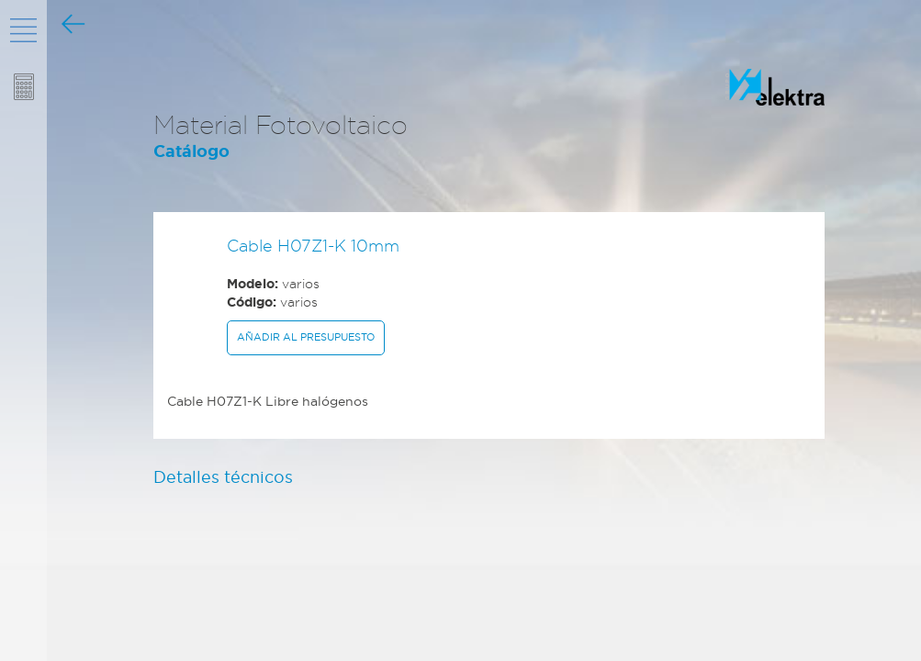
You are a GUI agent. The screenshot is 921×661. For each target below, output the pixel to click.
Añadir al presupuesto (306, 336)
